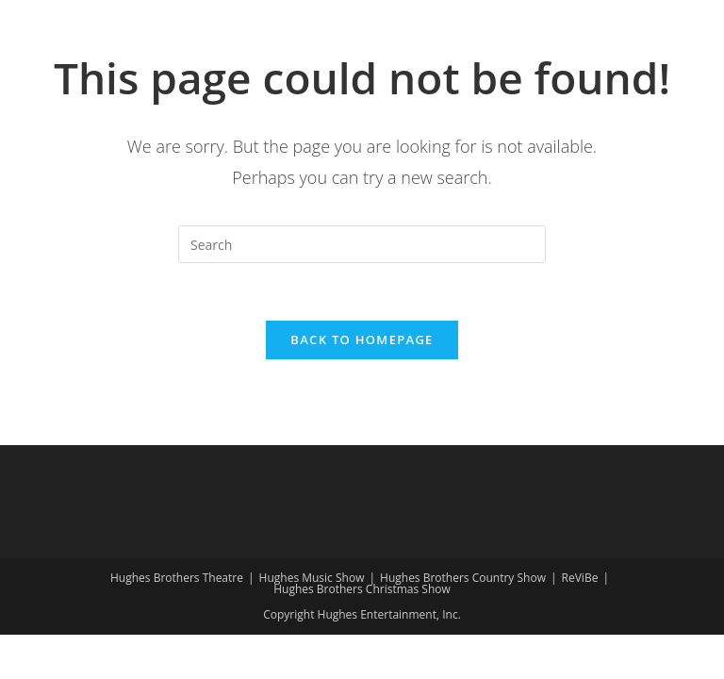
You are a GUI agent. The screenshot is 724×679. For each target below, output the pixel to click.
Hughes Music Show (312, 578)
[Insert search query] (362, 244)
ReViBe (580, 578)
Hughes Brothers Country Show (463, 578)
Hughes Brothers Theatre (176, 578)
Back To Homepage (361, 339)
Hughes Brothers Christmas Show (362, 589)
